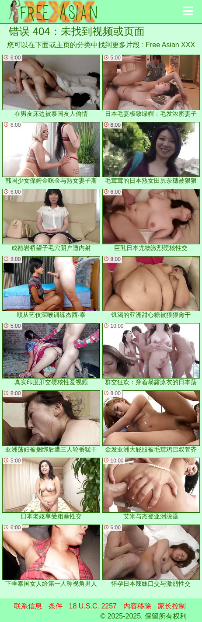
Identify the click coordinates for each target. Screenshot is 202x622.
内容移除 (137, 606)
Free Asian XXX (170, 45)
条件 (56, 606)
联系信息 (28, 606)
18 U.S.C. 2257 (93, 606)
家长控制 (172, 606)
